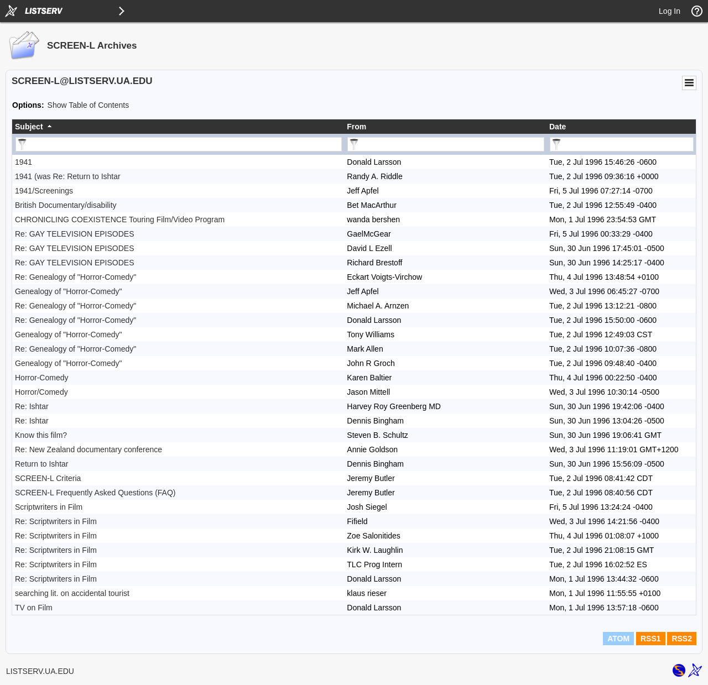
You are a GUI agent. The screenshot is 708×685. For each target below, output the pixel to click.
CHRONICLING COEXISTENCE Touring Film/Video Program (120, 219)
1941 (23, 162)
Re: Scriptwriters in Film (56, 521)
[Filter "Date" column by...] (622, 144)
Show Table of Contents (88, 105)
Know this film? (41, 435)
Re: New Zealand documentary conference (88, 449)
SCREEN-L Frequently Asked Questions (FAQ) (95, 492)
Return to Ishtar (42, 463)
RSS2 (681, 638)
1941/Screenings (44, 190)
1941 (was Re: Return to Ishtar (68, 176)
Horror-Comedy (41, 377)
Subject (29, 126)
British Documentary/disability (66, 205)
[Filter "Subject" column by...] (178, 144)
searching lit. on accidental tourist (72, 593)
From (356, 126)
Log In (669, 11)
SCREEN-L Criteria (48, 478)
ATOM (618, 638)
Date (557, 126)
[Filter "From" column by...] (445, 144)
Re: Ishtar (32, 406)
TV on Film (34, 607)
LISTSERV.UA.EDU (40, 671)
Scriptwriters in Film (48, 507)
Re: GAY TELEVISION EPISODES (74, 233)
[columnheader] (178, 126)
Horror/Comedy (41, 392)
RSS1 (651, 638)
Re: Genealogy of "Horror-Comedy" (75, 277)
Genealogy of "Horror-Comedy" (68, 291)
